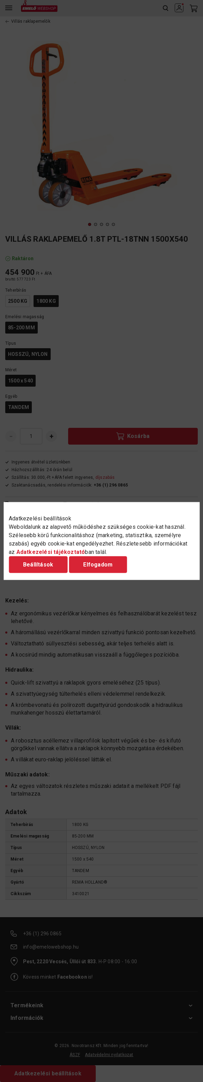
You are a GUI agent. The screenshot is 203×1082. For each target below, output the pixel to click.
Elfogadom (98, 564)
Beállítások (38, 564)
